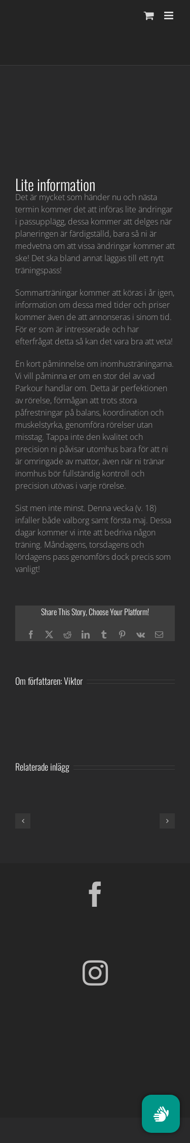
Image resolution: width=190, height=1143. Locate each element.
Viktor (73, 680)
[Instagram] (95, 973)
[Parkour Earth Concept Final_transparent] (95, 1043)
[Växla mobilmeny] (169, 15)
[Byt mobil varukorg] (149, 15)
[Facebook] (95, 894)
